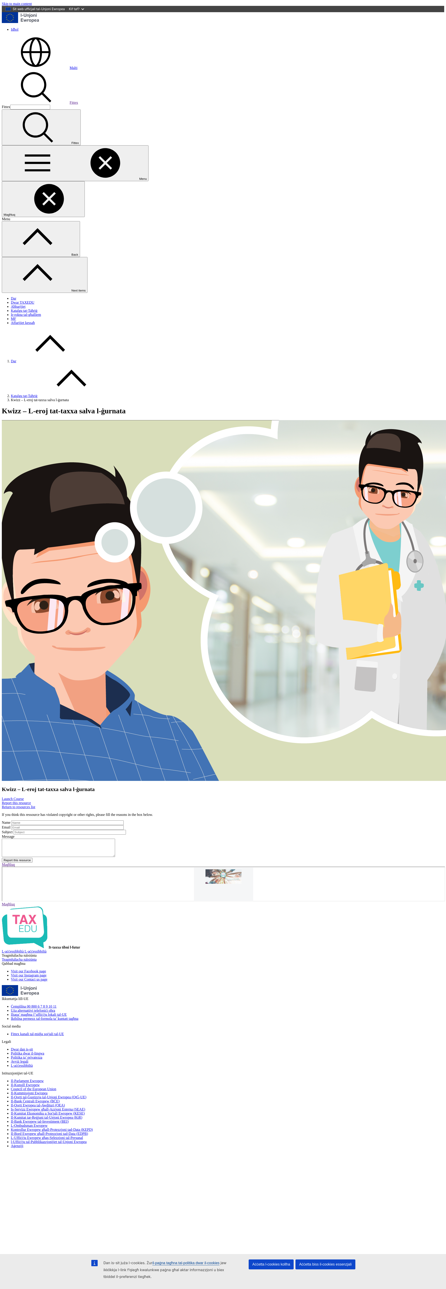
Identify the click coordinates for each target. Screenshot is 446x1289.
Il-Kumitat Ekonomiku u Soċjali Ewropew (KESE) (48, 1117)
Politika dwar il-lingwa (27, 1057)
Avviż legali (19, 1065)
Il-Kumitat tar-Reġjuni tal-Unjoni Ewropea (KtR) (46, 1121)
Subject (7, 832)
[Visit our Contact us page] (29, 983)
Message (8, 836)
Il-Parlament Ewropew (27, 1084)
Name (6, 822)
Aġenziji (17, 1149)
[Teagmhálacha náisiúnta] (19, 963)
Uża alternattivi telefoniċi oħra (33, 1014)
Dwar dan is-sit (22, 1053)
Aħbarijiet (18, 306)
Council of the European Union (33, 1092)
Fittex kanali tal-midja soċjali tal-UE (37, 1037)
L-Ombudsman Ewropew (29, 1129)
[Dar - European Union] (20, 22)
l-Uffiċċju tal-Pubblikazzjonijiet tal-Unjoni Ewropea (49, 1145)
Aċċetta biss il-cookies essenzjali (325, 1264)
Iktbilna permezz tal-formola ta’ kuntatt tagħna (44, 1022)
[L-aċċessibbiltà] (24, 955)
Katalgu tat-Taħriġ (24, 310)
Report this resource (16, 803)
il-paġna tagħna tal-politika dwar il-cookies (185, 1263)
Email (6, 827)
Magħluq (8, 868)
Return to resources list (18, 807)
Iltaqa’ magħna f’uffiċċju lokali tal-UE (39, 1018)
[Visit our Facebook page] (28, 975)
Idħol (15, 29)
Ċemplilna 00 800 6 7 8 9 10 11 (34, 1010)
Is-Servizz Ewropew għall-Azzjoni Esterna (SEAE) (48, 1113)
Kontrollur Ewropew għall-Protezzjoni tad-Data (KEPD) (52, 1133)
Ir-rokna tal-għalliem (26, 315)
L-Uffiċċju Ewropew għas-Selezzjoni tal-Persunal (47, 1141)
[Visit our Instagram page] (29, 979)
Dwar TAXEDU (22, 302)
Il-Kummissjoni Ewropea (29, 1096)
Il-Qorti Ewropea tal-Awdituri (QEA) (38, 1109)
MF (13, 319)
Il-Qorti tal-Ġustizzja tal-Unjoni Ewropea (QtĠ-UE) (48, 1100)
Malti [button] (40, 68)
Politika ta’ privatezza (26, 1061)
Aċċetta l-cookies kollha (271, 1264)
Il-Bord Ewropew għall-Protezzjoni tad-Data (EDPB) (49, 1137)
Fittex (40, 102)
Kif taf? (76, 9)
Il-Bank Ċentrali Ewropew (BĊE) (35, 1104)
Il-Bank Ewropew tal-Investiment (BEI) (39, 1125)
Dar (13, 298)
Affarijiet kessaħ (23, 323)
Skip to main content (17, 4)
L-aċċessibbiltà (22, 1069)
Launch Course (13, 799)
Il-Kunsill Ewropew (25, 1088)
